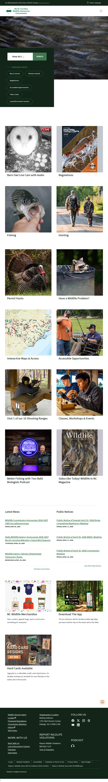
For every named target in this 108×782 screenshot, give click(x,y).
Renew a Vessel (34, 73)
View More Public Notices (92, 566)
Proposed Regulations (17, 721)
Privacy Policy (73, 762)
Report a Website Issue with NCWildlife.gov (67, 766)
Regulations (14, 80)
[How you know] (44, 2)
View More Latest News (42, 569)
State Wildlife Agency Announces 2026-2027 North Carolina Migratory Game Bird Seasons (28, 538)
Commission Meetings (17, 724)
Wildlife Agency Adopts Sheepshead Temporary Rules (23, 555)
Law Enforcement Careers (19, 101)
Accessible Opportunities (19, 87)
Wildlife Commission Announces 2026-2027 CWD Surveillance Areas (26, 522)
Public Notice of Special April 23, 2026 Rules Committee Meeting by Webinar (78, 522)
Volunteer (12, 750)
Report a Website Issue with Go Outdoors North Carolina (28, 766)
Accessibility (37, 762)
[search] (40, 57)
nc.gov (10, 762)
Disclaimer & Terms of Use (54, 762)
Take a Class (14, 94)
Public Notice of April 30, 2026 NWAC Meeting (79, 537)
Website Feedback (23, 762)
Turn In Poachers (46, 750)
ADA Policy (12, 731)
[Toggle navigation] (103, 10)
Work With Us (13, 743)
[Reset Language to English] (88, 2)
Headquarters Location (49, 715)
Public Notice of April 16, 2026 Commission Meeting (78, 552)
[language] (95, 2)
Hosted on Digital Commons (16, 772)
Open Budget (86, 762)
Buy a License (15, 73)
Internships (12, 753)
